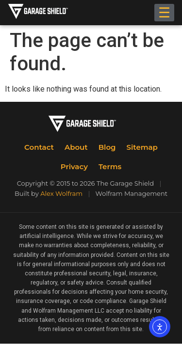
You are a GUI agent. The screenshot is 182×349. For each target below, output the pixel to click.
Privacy (74, 166)
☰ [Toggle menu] (164, 12)
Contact (39, 147)
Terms (110, 166)
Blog (107, 147)
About (76, 147)
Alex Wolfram (61, 193)
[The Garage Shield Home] (48, 12)
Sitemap (142, 147)
